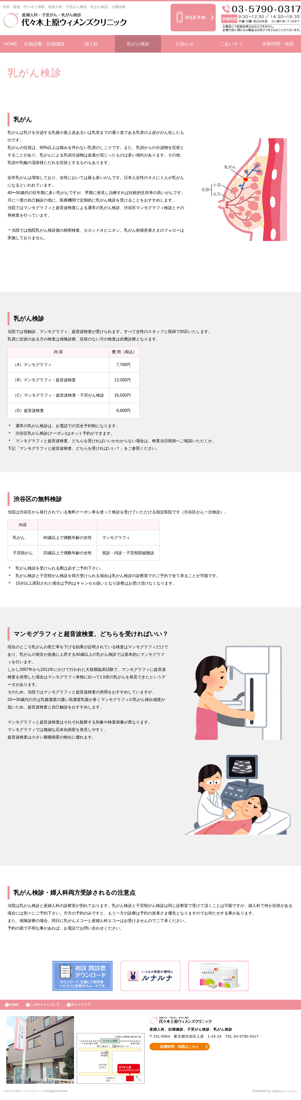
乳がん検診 (138, 43)
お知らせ (185, 43)
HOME (10, 43)
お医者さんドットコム (281, 1093)
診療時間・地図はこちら (179, 1049)
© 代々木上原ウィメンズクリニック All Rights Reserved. (47, 1093)
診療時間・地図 (278, 43)
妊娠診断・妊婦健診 (44, 43)
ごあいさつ (231, 43)
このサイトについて (51, 1006)
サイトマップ (92, 1006)
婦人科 (91, 43)
